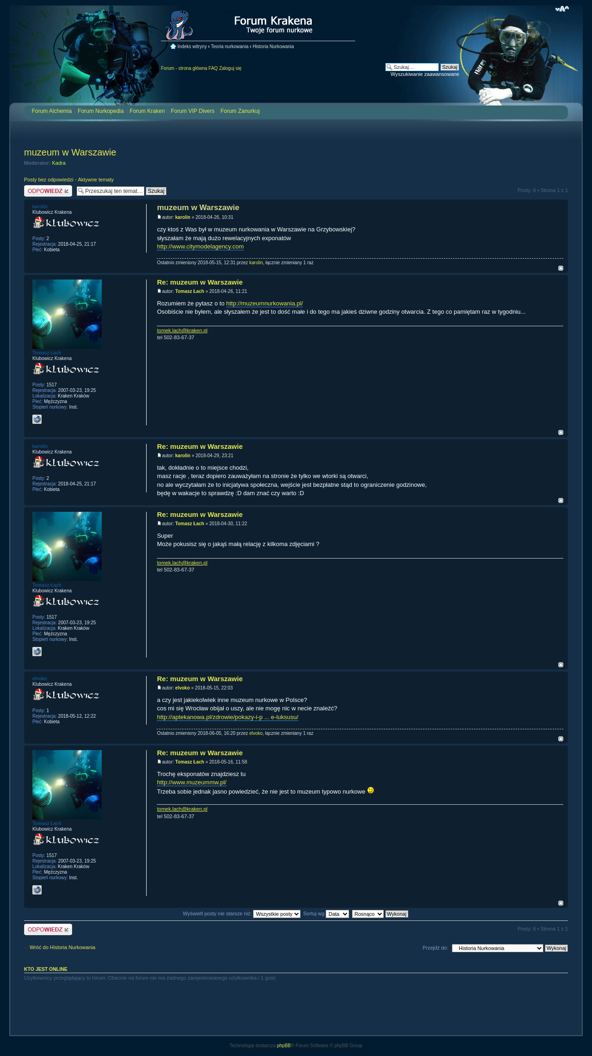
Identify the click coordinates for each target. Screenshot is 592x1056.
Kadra (59, 163)
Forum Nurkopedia (100, 111)
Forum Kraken (147, 111)
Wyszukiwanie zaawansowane (425, 74)
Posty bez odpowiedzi (48, 179)
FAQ (213, 68)
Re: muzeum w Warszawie (199, 282)
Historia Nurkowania (273, 46)
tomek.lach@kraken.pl (182, 330)
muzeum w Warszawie (70, 152)
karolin (183, 217)
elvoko (182, 687)
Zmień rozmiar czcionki (562, 9)
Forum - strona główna (184, 68)
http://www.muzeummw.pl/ (191, 782)
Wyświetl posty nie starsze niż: (242, 913)
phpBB (284, 1045)
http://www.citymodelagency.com (200, 246)
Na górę (560, 268)
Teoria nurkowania (229, 46)
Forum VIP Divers (192, 111)
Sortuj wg (326, 913)
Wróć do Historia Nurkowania (62, 947)
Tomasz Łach (189, 291)
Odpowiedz (48, 191)
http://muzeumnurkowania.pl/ (264, 303)
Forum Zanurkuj (240, 111)
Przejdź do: (435, 947)
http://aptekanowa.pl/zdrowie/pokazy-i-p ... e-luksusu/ (227, 717)
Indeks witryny (192, 46)
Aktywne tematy (96, 179)
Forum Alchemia (51, 111)
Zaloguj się (230, 68)
